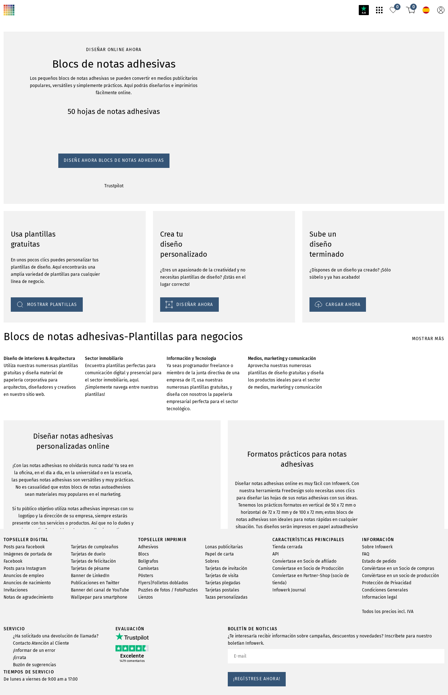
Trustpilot (14, 102)
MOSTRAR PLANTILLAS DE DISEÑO (46, 583)
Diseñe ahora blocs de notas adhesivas (48, 95)
